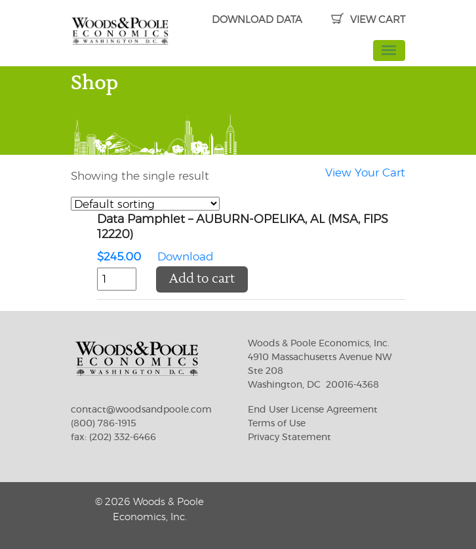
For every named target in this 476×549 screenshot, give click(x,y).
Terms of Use (277, 423)
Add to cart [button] (202, 279)
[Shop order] (145, 204)
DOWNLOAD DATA (257, 20)
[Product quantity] (116, 279)
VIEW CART (368, 20)
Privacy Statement (289, 437)
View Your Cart (365, 172)
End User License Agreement (313, 410)
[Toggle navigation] (389, 50)
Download (251, 239)
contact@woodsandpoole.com (141, 410)
